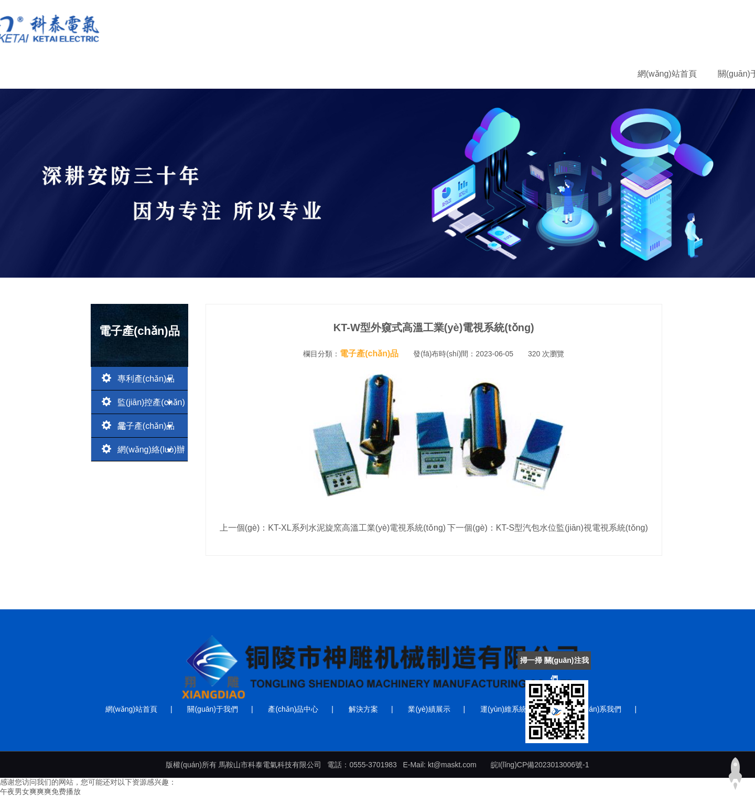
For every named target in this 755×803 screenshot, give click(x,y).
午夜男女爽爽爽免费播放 (40, 791)
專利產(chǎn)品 (139, 377)
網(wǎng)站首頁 (174, 73)
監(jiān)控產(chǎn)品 (143, 405)
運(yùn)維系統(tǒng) (542, 73)
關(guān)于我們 (254, 73)
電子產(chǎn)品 (139, 424)
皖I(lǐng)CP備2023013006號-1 (540, 764)
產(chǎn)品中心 (332, 73)
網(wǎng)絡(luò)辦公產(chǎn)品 (143, 452)
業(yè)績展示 (461, 73)
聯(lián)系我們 (628, 73)
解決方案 (399, 73)
